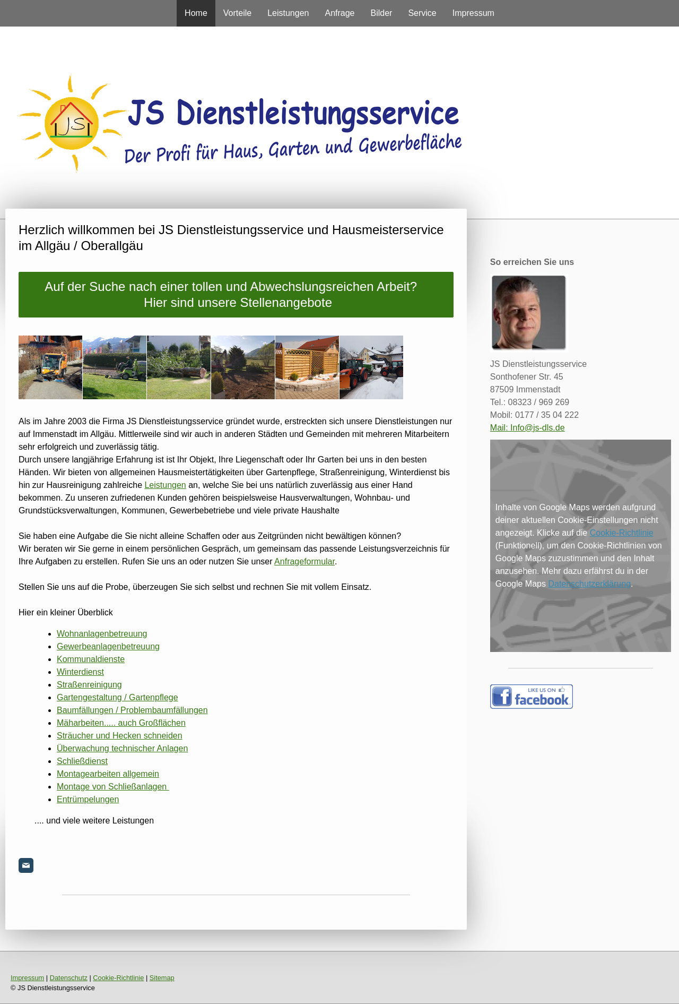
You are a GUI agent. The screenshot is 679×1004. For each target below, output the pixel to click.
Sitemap (162, 978)
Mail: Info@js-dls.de (527, 427)
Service (422, 13)
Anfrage (339, 13)
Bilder (382, 13)
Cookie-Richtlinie (622, 532)
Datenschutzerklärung (589, 583)
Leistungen (288, 13)
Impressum (473, 13)
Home (196, 13)
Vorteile (237, 13)
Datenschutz (69, 978)
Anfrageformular (304, 561)
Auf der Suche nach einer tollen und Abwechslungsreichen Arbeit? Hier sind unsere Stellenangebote (236, 294)
